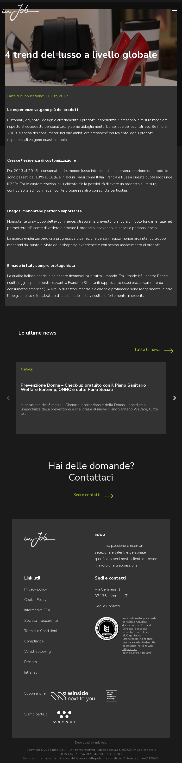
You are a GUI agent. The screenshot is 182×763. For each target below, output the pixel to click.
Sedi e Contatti (107, 606)
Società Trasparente (41, 620)
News (27, 369)
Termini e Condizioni (40, 631)
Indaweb (100, 743)
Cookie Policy (35, 599)
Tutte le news (147, 349)
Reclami (31, 662)
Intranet (30, 672)
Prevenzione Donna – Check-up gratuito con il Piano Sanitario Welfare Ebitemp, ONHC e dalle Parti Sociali (83, 387)
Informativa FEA (37, 610)
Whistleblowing (37, 651)
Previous (8, 397)
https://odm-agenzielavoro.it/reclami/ (136, 650)
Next (174, 397)
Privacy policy (35, 589)
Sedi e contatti (87, 495)
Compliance (34, 641)
